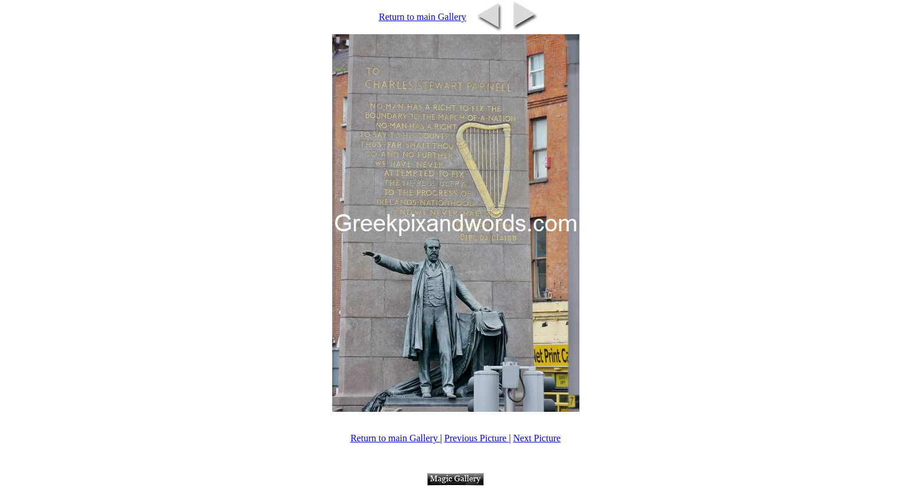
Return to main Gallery (422, 17)
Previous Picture (476, 438)
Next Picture (537, 438)
